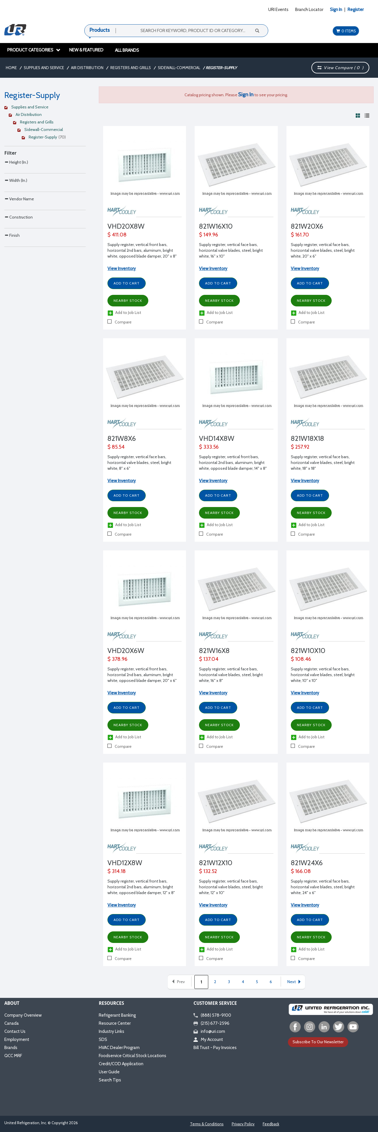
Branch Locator (309, 9)
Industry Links (111, 1031)
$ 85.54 (116, 447)
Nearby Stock (128, 300)
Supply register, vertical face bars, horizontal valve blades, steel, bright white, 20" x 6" (323, 250)
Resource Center (115, 1023)
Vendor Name (19, 223)
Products (100, 30)
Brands (10, 1047)
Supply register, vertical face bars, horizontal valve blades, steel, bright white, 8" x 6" (139, 462)
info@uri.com (209, 1031)
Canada (11, 1023)
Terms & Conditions (207, 1124)
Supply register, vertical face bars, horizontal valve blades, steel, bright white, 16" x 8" (231, 674)
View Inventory (121, 268)
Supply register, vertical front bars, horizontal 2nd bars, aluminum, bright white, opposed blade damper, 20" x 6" (142, 674)
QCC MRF (13, 1055)
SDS (103, 1039)
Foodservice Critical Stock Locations (132, 1055)
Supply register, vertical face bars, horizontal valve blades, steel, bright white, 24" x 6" (323, 886)
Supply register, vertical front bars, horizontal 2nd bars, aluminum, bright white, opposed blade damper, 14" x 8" (233, 462)
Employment (16, 1039)
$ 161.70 (300, 235)
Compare (119, 322)
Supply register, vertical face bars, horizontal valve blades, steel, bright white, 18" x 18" (323, 462)
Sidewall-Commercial (179, 67)
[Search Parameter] (45, 175)
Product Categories (34, 50)
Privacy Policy (243, 1124)
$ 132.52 (208, 871)
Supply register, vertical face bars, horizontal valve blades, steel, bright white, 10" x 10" (323, 674)
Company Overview (23, 1015)
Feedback (271, 1124)
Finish (12, 283)
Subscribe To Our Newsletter (318, 1041)
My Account (208, 1039)
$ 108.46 (301, 659)
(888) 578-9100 (212, 1015)
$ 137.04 (208, 659)
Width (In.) (15, 192)
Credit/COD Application (121, 1063)
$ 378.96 (117, 659)
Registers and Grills (130, 67)
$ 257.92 (300, 447)
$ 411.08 (117, 235)
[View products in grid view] (358, 115)
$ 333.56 (209, 447)
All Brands (127, 50)
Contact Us (14, 1031)
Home (11, 67)
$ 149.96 (208, 235)
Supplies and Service (44, 67)
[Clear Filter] (44, 107)
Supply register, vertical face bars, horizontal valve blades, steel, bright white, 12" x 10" (231, 886)
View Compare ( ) (340, 67)
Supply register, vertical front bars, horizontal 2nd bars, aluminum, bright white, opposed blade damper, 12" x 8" (141, 886)
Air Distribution (87, 67)
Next (294, 981)
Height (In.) (16, 162)
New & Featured (86, 50)
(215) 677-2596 (211, 1023)
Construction (18, 253)
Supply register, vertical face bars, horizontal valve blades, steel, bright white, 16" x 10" (231, 250)
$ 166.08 (301, 871)
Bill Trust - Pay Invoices (215, 1047)
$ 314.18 (116, 871)
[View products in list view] (367, 115)
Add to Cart (127, 283)
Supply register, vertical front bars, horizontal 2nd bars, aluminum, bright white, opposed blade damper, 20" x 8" (142, 250)
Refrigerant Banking (117, 1015)
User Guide (109, 1071)
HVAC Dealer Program (119, 1047)
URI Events (278, 9)
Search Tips (110, 1080)
